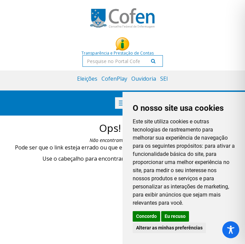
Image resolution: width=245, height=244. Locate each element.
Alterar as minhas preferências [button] (169, 227)
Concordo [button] (146, 216)
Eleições (87, 78)
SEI (164, 78)
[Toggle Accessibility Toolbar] (231, 230)
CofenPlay (114, 78)
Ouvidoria (143, 78)
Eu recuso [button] (175, 216)
